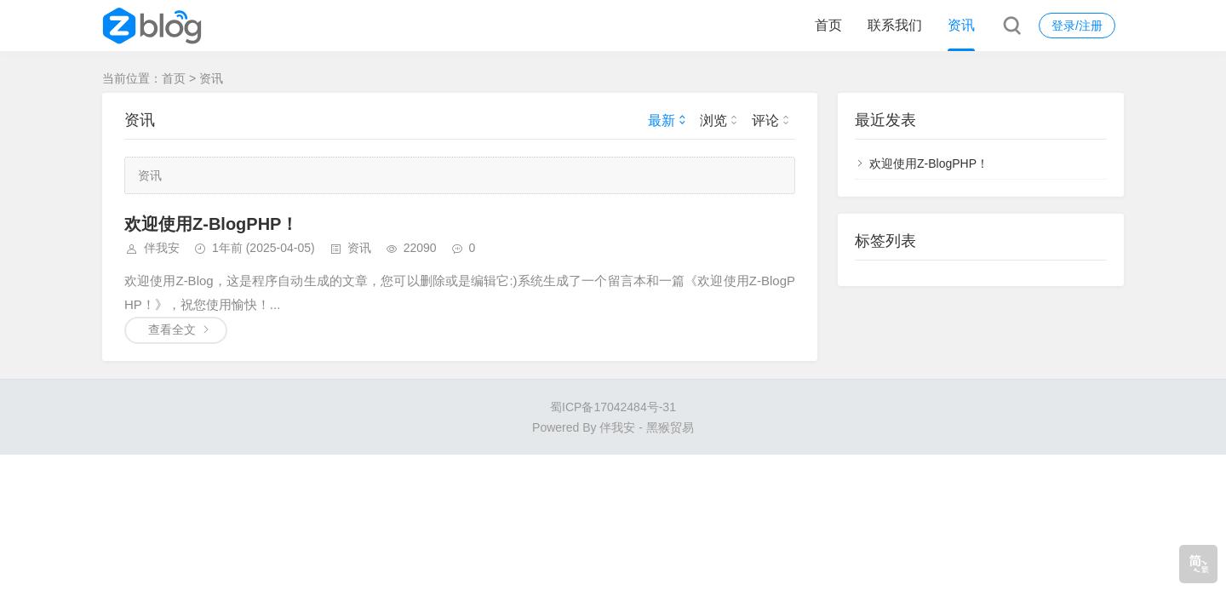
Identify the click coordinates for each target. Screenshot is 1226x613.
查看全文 (172, 329)
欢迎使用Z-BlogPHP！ (211, 224)
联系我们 (895, 25)
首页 (828, 25)
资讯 (961, 25)
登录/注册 (1077, 25)
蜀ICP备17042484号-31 (613, 407)
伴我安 (162, 248)
